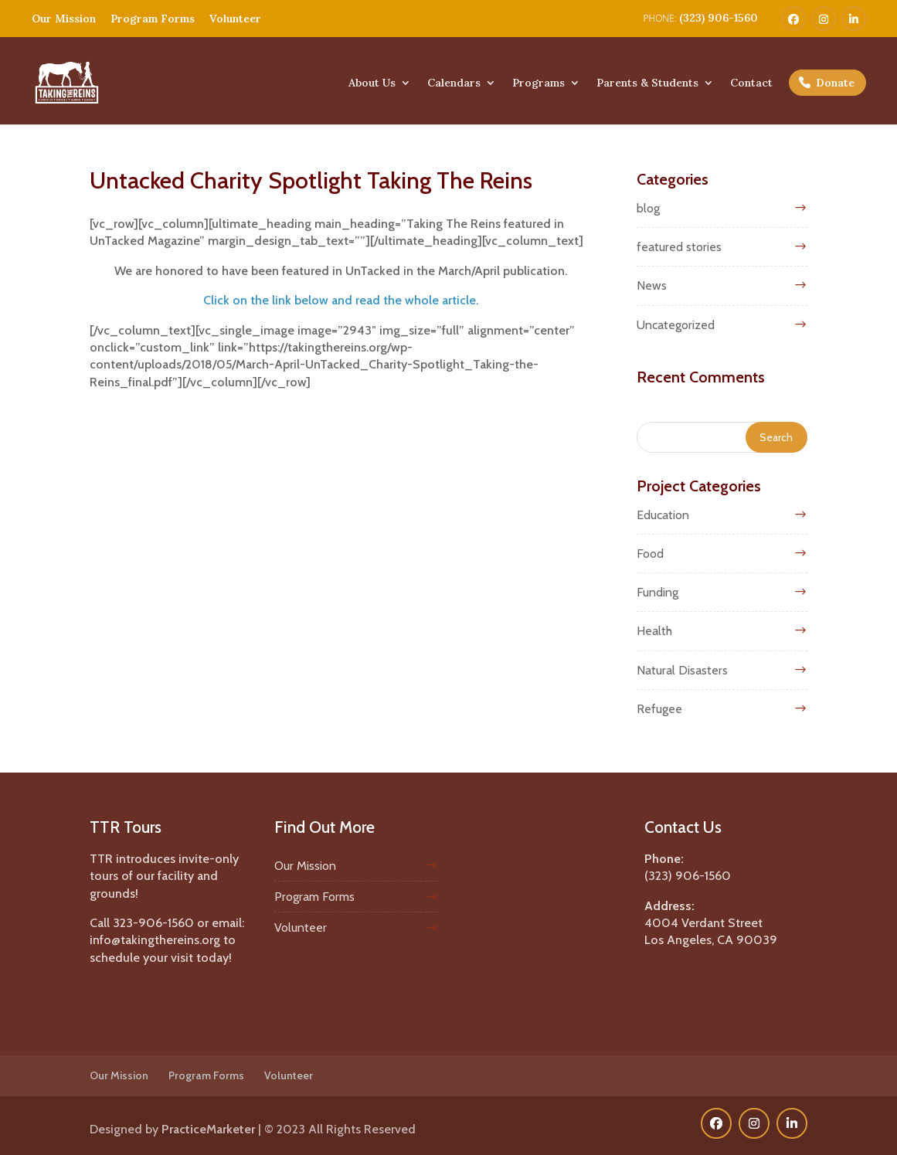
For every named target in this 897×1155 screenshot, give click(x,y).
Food (650, 553)
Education (663, 515)
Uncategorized (676, 325)
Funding (657, 592)
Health (654, 630)
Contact (751, 83)
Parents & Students (647, 83)
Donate (835, 83)
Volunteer (235, 18)
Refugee (659, 708)
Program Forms (152, 18)
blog (648, 208)
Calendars (454, 83)
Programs (538, 83)
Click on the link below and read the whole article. (340, 300)
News (652, 285)
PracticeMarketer (208, 1129)
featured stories (679, 246)
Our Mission (64, 18)
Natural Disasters (682, 670)
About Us (372, 83)
